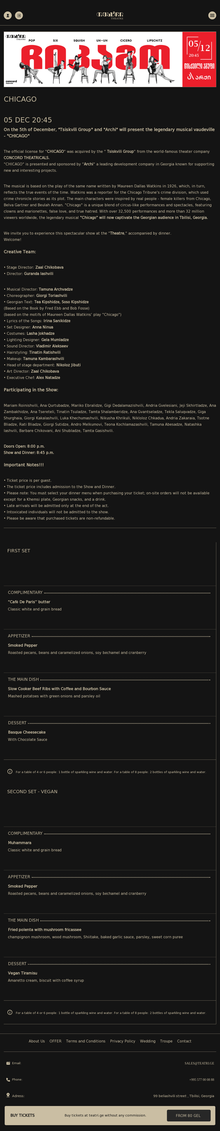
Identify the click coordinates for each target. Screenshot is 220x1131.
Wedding (147, 1041)
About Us (37, 1041)
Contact (184, 1041)
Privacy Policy (122, 1041)
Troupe (166, 1041)
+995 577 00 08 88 (201, 1079)
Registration (8, 15)
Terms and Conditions (85, 1041)
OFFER (55, 1041)
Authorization (19, 15)
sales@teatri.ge (199, 1063)
